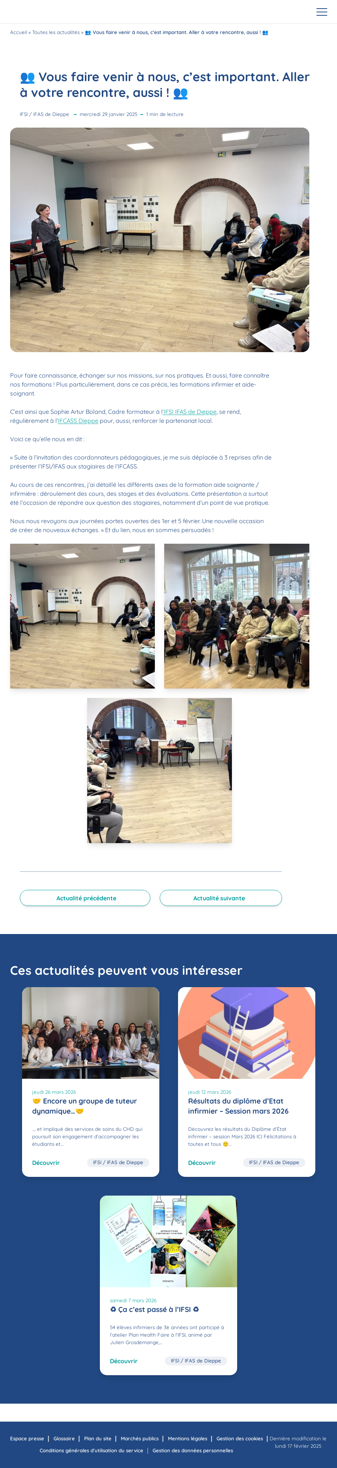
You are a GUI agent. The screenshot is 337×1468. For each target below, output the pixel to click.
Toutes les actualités (56, 32)
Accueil (18, 32)
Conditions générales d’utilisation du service (91, 1450)
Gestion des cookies (240, 1438)
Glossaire (64, 1438)
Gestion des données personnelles (193, 1450)
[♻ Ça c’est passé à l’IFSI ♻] (168, 1285)
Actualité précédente (86, 898)
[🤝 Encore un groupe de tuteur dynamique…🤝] (90, 1082)
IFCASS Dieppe (78, 420)
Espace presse (27, 1438)
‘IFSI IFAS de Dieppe (190, 411)
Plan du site (97, 1438)
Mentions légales (187, 1438)
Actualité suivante (219, 898)
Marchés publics (140, 1438)
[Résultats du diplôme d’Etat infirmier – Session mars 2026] (246, 1082)
